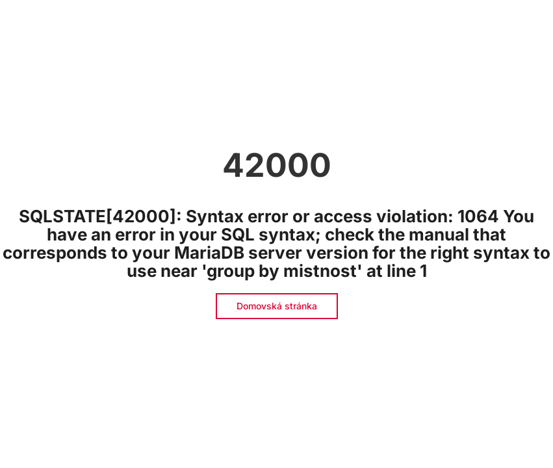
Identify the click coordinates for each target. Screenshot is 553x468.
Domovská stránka (277, 305)
